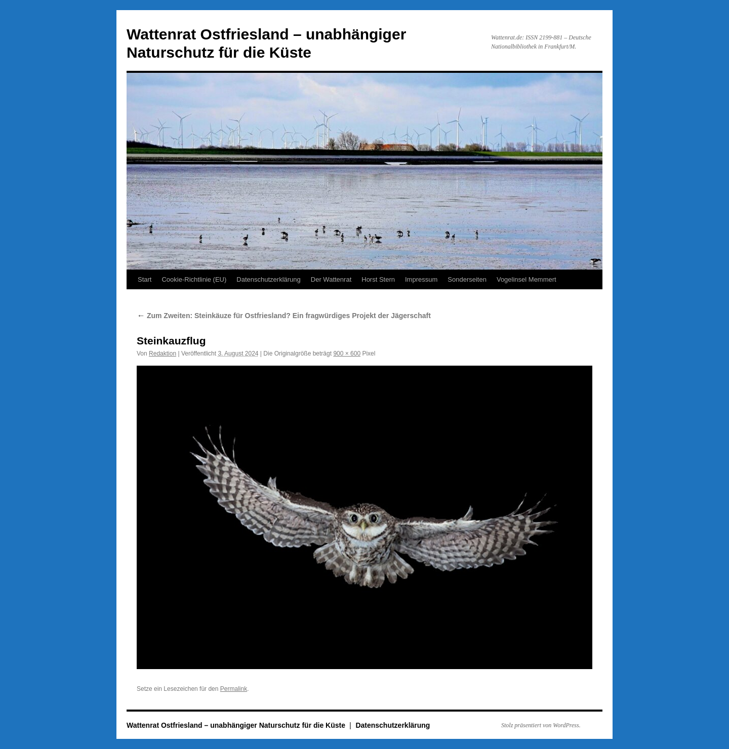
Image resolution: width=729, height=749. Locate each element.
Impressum (421, 279)
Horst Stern (378, 279)
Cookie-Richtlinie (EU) (193, 279)
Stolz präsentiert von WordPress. (541, 725)
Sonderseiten (467, 279)
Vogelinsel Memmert (526, 279)
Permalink (233, 688)
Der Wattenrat (331, 279)
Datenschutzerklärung (268, 279)
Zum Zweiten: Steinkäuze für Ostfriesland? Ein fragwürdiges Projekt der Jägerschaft (284, 316)
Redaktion (162, 353)
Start (144, 279)
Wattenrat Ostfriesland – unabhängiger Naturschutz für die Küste (237, 725)
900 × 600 (346, 353)
